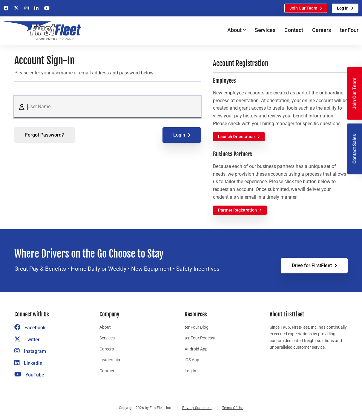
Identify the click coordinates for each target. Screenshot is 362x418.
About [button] (234, 30)
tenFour (349, 30)
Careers (321, 30)
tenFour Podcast (200, 338)
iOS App (192, 359)
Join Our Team (303, 8)
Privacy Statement (197, 408)
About (105, 327)
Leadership (109, 359)
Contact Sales (354, 149)
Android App (196, 349)
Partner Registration (237, 210)
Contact (293, 30)
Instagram (30, 351)
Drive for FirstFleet (312, 265)
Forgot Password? (44, 135)
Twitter (27, 339)
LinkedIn (28, 363)
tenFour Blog (196, 327)
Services (265, 30)
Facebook (29, 327)
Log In (343, 8)
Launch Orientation (236, 136)
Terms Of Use (232, 408)
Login (179, 135)
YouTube (29, 375)
